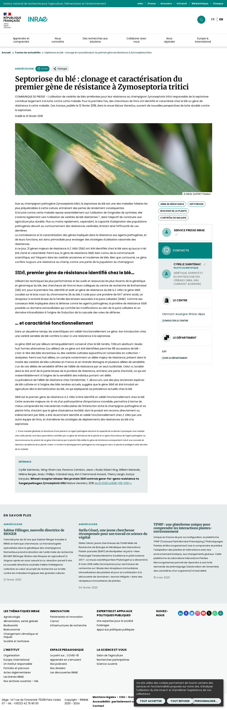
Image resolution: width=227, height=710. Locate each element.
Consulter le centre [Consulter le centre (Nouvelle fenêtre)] (176, 320)
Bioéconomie (12, 629)
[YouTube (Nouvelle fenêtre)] (203, 613)
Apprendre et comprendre (21, 40)
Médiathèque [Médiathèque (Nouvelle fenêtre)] (200, 3)
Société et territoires (16, 641)
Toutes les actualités (27, 52)
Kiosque (218, 3)
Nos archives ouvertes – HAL (21, 681)
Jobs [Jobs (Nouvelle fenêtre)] (140, 3)
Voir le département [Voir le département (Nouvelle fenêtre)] (176, 357)
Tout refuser (180, 701)
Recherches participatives (113, 660)
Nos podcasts (58, 664)
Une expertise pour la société (115, 621)
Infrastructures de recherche (68, 625)
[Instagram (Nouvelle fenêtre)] (197, 613)
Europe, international (16, 660)
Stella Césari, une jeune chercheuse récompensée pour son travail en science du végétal (113, 533)
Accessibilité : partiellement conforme (119, 701)
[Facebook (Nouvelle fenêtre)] (186, 613)
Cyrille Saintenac (190, 264)
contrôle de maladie (173, 217)
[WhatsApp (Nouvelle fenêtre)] (214, 613)
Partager (60, 68)
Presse (152, 3)
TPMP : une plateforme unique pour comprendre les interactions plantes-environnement (183, 528)
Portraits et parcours (16, 668)
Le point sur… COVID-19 (64, 655)
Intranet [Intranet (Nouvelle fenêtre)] (182, 3)
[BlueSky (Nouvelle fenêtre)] (191, 613)
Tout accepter (151, 701)
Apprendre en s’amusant (65, 660)
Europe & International (203, 40)
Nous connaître (58, 40)
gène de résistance (172, 204)
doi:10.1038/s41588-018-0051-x (113, 483)
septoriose (197, 204)
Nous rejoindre (169, 40)
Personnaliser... (206, 701)
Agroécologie (24, 68)
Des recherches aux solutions (95, 40)
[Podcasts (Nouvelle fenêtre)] (220, 613)
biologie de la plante (173, 210)
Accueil (6, 52)
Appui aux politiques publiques (115, 629)
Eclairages (103, 625)
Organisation (12, 655)
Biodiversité (11, 625)
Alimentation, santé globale (21, 621)
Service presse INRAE (189, 232)
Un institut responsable (18, 664)
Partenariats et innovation (66, 617)
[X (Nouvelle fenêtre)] (209, 613)
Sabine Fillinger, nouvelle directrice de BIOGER (34, 532)
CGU (122, 697)
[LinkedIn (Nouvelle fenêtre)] (180, 613)
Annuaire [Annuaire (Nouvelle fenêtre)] (166, 3)
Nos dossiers (57, 668)
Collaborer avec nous (136, 40)
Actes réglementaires (17, 672)
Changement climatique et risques (21, 635)
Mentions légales (104, 697)
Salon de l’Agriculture (110, 655)
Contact (98, 706)
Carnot (54, 621)
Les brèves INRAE (14, 677)
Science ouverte (107, 664)
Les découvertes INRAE (64, 672)
